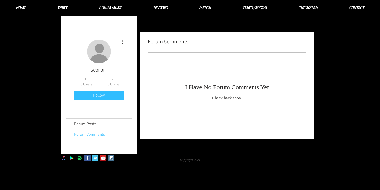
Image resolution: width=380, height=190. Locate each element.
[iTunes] (64, 158)
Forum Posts (85, 124)
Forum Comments (89, 134)
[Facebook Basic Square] (87, 158)
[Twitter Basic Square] (95, 158)
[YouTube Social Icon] (103, 158)
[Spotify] (80, 158)
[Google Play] (72, 158)
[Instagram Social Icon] (111, 158)
